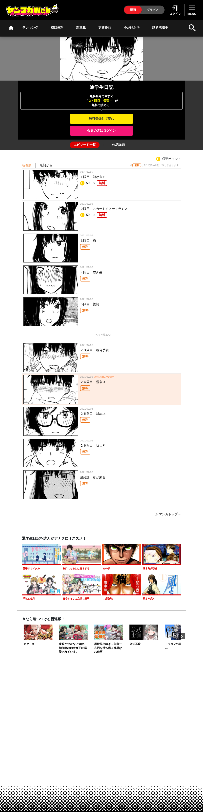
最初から (46, 165)
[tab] (85, 145)
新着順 (27, 165)
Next (182, 636)
